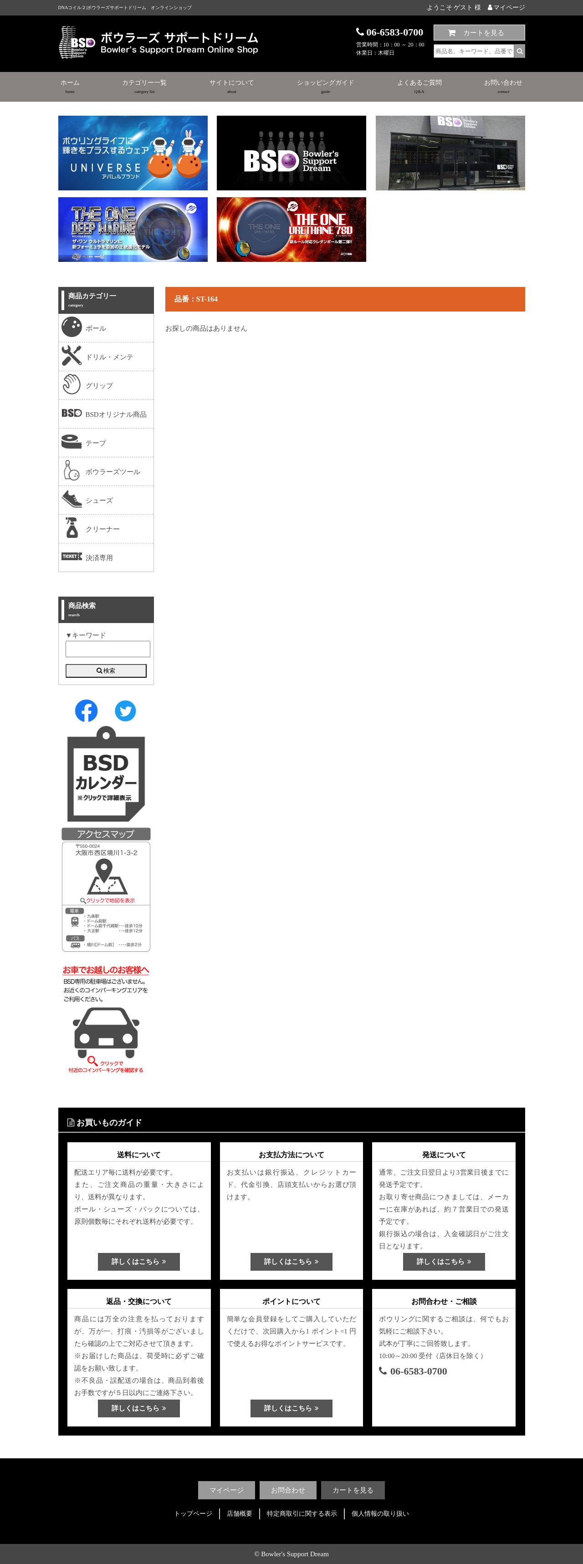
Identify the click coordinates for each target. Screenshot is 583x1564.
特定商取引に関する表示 (302, 1513)
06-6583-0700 (413, 1371)
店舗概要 (239, 1513)
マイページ (506, 7)
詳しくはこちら (139, 1261)
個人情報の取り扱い (380, 1513)
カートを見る (483, 32)
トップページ (193, 1513)
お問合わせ (288, 1490)
